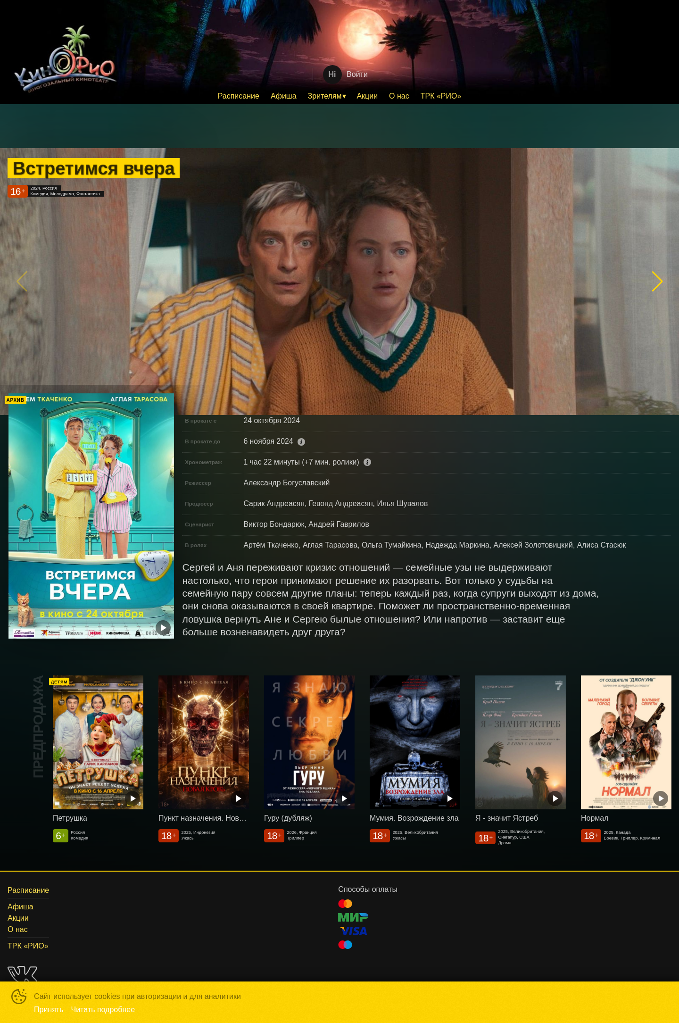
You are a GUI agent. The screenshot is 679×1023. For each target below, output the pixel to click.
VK (22, 974)
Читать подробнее (103, 1010)
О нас (399, 96)
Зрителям (325, 96)
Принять (49, 1010)
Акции (367, 96)
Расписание (238, 96)
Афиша (284, 96)
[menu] (339, 96)
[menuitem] (238, 96)
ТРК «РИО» (441, 96)
